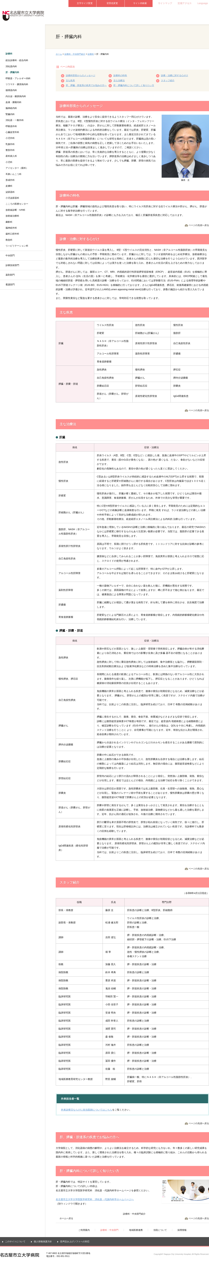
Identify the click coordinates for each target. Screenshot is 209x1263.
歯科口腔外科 (12, 233)
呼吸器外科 (11, 126)
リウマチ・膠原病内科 (17, 84)
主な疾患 (70, 80)
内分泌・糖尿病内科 (16, 96)
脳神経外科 (11, 228)
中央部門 (10, 255)
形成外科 (10, 180)
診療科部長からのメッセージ (80, 75)
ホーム (59, 54)
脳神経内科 (11, 108)
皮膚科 (9, 186)
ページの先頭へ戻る (199, 225)
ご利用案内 (82, 15)
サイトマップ (165, 3)
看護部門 (10, 284)
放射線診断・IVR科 (15, 210)
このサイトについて (15, 1241)
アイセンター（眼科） (17, 168)
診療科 (91, 54)
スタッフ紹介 (168, 80)
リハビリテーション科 (17, 245)
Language (202, 3)
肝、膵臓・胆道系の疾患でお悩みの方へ (86, 85)
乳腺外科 (10, 144)
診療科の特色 (120, 75)
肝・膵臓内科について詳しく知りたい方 (133, 85)
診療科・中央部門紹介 (74, 54)
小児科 (9, 162)
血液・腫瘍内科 (13, 102)
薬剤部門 (10, 275)
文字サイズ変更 (85, 3)
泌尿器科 (10, 192)
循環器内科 (11, 90)
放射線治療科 (12, 216)
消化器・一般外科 (15, 120)
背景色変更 (112, 3)
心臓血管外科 (12, 132)
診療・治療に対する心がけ (174, 75)
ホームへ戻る (66, 1218)
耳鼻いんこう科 (13, 174)
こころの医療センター (17, 204)
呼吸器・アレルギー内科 (18, 78)
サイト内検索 (140, 3)
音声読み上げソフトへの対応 (75, 1241)
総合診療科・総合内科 (17, 60)
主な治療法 (119, 80)
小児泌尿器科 (12, 198)
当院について (167, 15)
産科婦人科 (11, 156)
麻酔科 (9, 222)
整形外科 (10, 150)
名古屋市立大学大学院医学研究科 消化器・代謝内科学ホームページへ (95, 1199)
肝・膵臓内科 (12, 72)
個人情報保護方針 (43, 1241)
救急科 (9, 240)
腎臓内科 (10, 114)
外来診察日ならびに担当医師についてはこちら (86, 1109)
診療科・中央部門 (110, 15)
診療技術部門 (12, 265)
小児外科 (10, 138)
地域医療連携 (139, 15)
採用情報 (195, 15)
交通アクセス (185, 3)
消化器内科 (11, 66)
